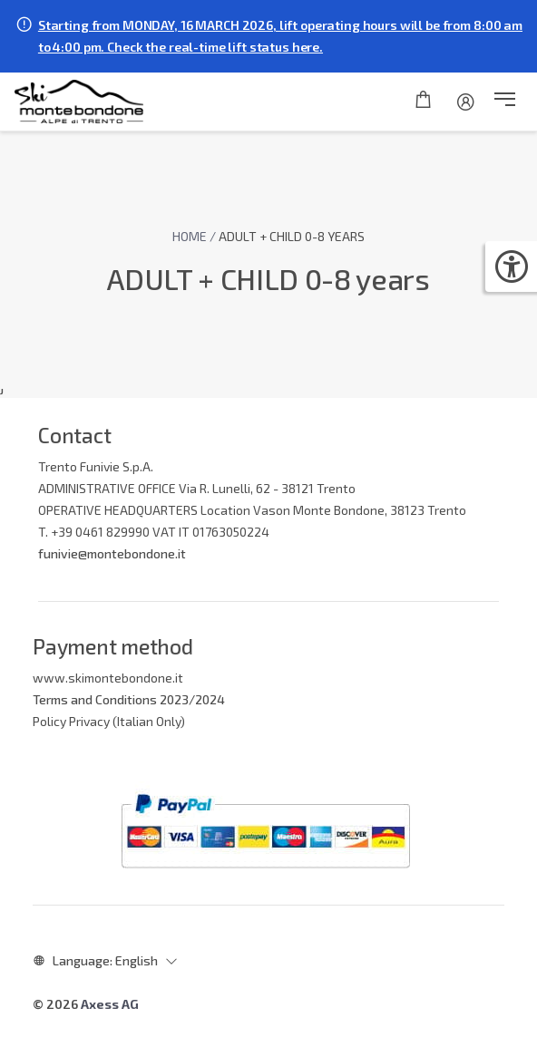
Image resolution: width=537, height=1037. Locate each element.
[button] (504, 102)
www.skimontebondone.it (108, 677)
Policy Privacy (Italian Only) (109, 721)
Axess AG (110, 1004)
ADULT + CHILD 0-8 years (292, 236)
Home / (195, 236)
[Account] (465, 102)
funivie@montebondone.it (112, 553)
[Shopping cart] (423, 102)
